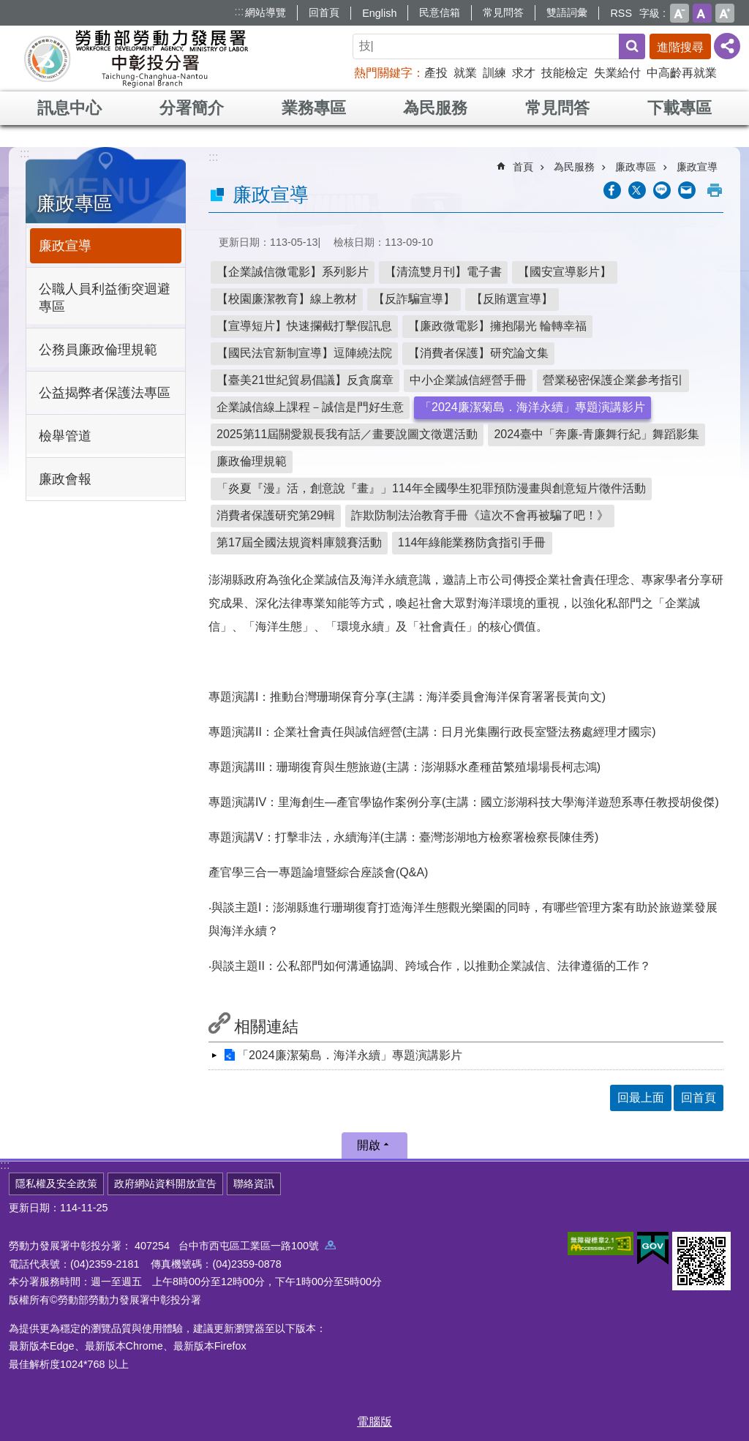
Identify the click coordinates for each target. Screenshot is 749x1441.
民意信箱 (439, 12)
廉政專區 (75, 203)
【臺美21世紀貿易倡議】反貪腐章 (305, 380)
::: (239, 11)
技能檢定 (564, 73)
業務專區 (314, 108)
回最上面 (640, 1097)
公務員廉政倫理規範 (98, 349)
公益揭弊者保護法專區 (104, 392)
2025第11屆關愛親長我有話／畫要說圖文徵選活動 (347, 434)
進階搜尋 (680, 47)
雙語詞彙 (566, 12)
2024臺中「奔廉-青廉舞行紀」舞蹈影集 (596, 434)
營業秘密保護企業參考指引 (613, 380)
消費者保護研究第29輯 (276, 515)
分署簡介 (191, 108)
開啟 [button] (368, 1145)
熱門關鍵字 (383, 73)
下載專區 (679, 108)
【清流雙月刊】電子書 (443, 272)
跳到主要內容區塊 (7, 7)
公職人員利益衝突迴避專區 (104, 298)
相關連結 (266, 1026)
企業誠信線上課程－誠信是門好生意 (310, 407)
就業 (465, 73)
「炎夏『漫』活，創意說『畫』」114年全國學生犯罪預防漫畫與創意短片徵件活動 (431, 488)
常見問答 (503, 12)
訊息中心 (69, 108)
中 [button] (702, 13)
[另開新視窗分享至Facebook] (612, 190)
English (379, 13)
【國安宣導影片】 (564, 272)
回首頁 (324, 12)
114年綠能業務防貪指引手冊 (472, 542)
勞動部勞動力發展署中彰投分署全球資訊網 (136, 58)
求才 (523, 73)
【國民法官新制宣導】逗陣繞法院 (304, 353)
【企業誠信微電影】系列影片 (293, 272)
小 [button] (679, 13)
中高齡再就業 (682, 73)
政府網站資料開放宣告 (165, 1183)
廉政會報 (65, 479)
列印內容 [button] (714, 190)
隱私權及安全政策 (56, 1183)
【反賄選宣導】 (512, 299)
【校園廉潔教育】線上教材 (287, 299)
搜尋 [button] (632, 46)
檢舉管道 (65, 436)
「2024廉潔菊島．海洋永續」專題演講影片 (532, 407)
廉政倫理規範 (252, 461)
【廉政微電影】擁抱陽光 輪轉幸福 (497, 326)
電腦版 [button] (374, 1421)
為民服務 (435, 108)
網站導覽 (265, 12)
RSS (621, 13)
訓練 (494, 73)
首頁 (523, 167)
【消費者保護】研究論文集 (478, 353)
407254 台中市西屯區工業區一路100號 (235, 1246)
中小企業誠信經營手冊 (468, 380)
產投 (436, 73)
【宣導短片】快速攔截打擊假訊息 (304, 326)
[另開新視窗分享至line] (662, 190)
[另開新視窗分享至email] (687, 190)
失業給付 (617, 73)
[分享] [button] (727, 46)
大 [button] (724, 13)
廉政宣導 (65, 245)
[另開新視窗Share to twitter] (637, 190)
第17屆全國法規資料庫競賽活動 (299, 542)
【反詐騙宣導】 (414, 299)
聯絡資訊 (253, 1183)
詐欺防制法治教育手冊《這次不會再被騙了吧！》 (480, 515)
